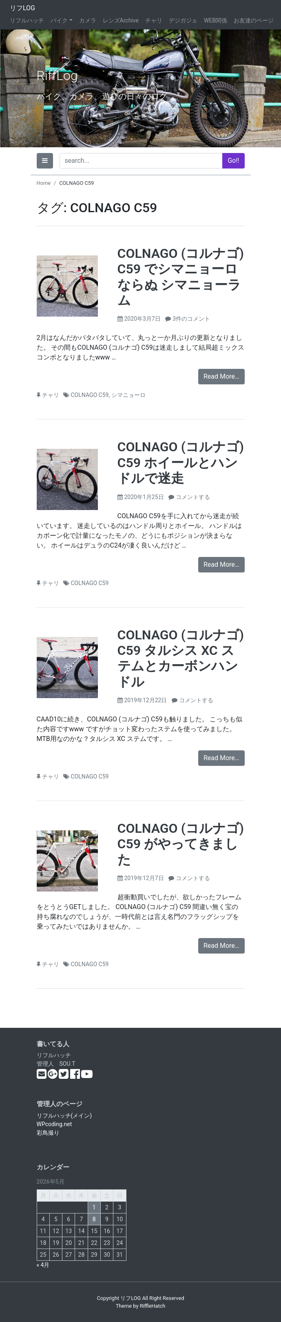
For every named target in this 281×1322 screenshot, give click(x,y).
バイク (59, 20)
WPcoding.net (54, 1124)
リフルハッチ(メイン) (64, 1115)
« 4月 (43, 1265)
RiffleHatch (153, 1306)
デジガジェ (183, 20)
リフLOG (22, 8)
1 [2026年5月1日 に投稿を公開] (94, 1207)
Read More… (221, 376)
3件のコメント (191, 318)
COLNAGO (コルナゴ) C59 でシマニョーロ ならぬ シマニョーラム (180, 277)
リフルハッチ (27, 20)
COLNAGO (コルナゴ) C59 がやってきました (180, 844)
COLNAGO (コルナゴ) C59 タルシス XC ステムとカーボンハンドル (180, 658)
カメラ (87, 20)
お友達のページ (254, 20)
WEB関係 (215, 20)
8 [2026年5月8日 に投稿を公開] (94, 1219)
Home (44, 183)
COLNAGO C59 (90, 395)
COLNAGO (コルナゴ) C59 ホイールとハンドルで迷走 (180, 462)
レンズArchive (121, 20)
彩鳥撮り (48, 1132)
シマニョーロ (128, 395)
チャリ (153, 20)
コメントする (193, 497)
